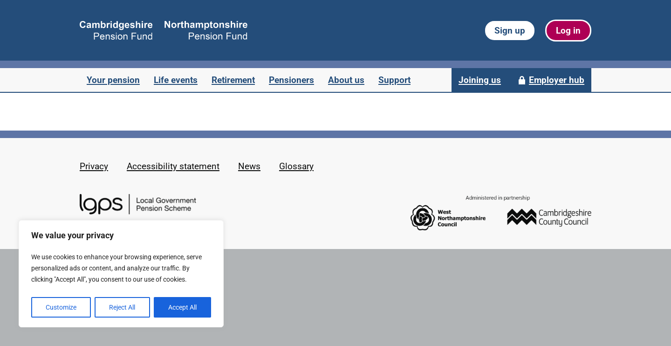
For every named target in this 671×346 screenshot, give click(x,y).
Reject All (122, 307)
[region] (121, 273)
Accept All (182, 307)
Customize (61, 307)
